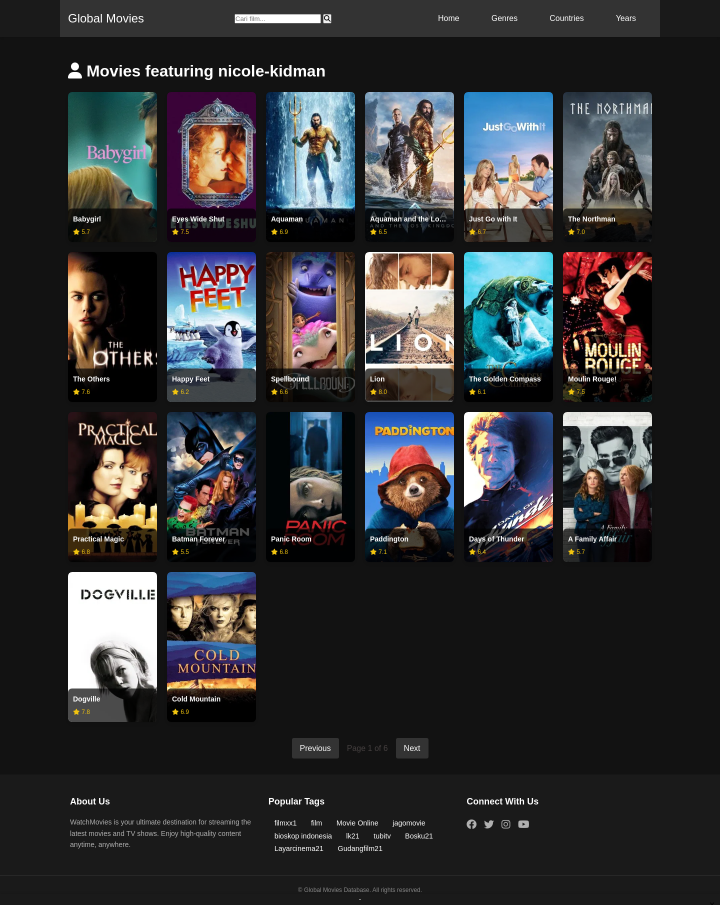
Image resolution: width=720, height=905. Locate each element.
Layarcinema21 (299, 848)
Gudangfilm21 (360, 848)
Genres (505, 18)
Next (412, 748)
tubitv (382, 836)
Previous (315, 748)
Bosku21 (419, 836)
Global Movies (106, 18)
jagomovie (409, 823)
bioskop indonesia (303, 836)
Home (449, 18)
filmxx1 (285, 823)
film (316, 823)
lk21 (352, 836)
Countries (567, 18)
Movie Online (357, 823)
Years (626, 18)
